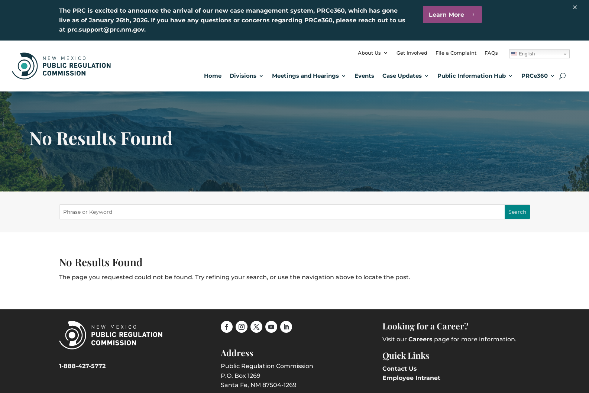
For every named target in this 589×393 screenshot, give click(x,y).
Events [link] (364, 75)
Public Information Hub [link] (471, 75)
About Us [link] (369, 53)
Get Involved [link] (412, 53)
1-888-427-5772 (82, 366)
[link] (61, 77)
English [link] (523, 54)
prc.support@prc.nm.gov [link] (105, 29)
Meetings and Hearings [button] (305, 75)
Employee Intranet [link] (411, 377)
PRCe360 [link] (534, 75)
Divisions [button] (243, 75)
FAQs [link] (491, 53)
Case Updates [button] (402, 75)
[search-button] (562, 75)
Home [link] (212, 75)
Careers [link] (420, 339)
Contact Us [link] (399, 368)
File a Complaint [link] (456, 53)
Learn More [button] (446, 14)
